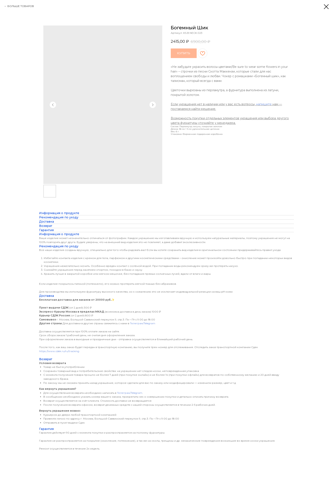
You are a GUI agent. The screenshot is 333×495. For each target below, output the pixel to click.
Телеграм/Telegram (142, 323)
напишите (264, 104)
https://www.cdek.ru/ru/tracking (59, 351)
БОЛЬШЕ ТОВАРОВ (20, 6)
